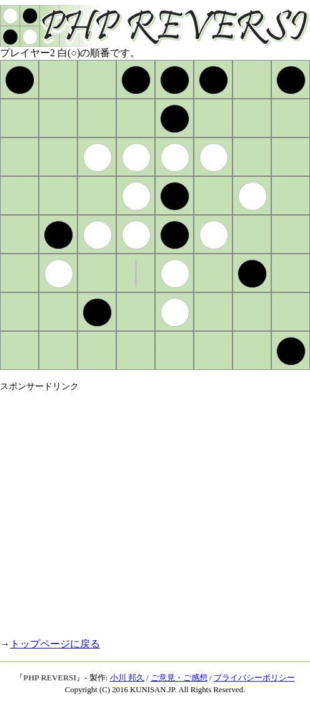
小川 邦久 (127, 678)
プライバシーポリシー (254, 678)
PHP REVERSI (49, 678)
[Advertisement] (117, 509)
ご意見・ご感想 (179, 678)
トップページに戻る (55, 644)
